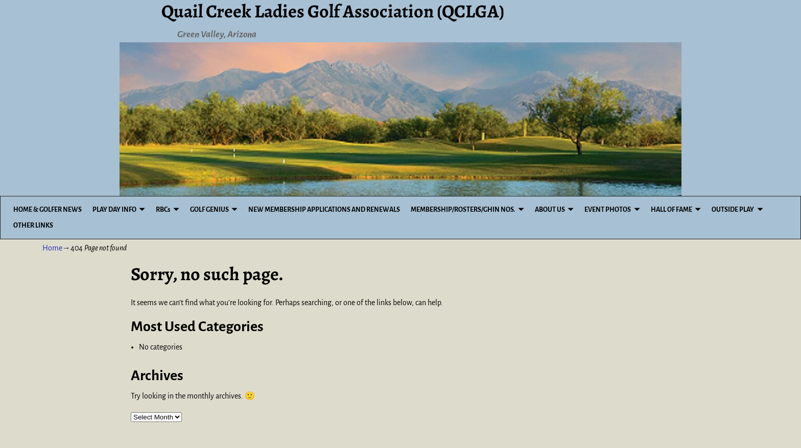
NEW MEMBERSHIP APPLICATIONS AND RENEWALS (324, 209)
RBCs (163, 209)
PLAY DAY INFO (114, 209)
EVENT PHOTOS (607, 209)
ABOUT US (550, 209)
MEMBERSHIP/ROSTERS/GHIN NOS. (463, 209)
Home (52, 248)
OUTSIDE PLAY (733, 209)
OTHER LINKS (33, 225)
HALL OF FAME (671, 209)
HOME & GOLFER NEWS (47, 209)
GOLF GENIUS (209, 209)
